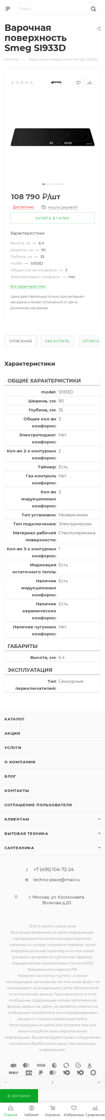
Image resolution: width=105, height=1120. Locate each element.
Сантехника (19, 848)
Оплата (91, 341)
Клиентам (16, 819)
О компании (20, 762)
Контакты (16, 790)
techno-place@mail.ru (56, 879)
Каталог (14, 719)
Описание (20, 341)
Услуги (13, 747)
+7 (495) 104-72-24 (54, 869)
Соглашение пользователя (38, 805)
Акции (12, 733)
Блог (10, 776)
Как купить (57, 341)
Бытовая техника (26, 833)
